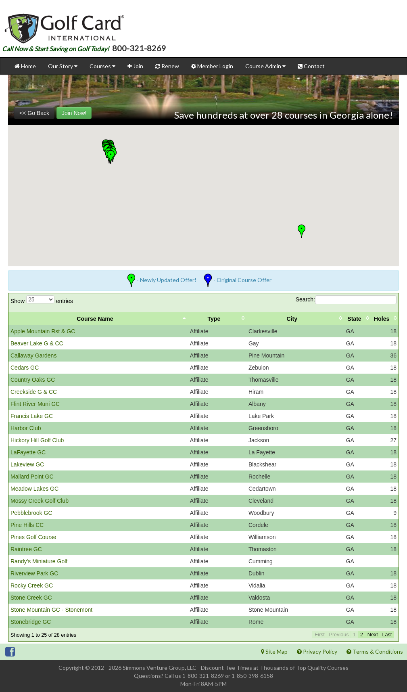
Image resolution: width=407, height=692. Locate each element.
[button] (110, 157)
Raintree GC (26, 549)
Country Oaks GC (32, 379)
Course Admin (265, 66)
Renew (167, 66)
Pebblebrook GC (31, 513)
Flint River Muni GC (35, 404)
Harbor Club (25, 428)
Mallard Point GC (32, 476)
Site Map (274, 651)
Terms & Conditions (374, 651)
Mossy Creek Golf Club (39, 501)
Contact (311, 66)
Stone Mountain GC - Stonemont (51, 609)
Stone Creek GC (31, 597)
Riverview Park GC (34, 573)
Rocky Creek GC (31, 585)
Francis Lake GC (31, 416)
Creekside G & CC (33, 392)
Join (135, 66)
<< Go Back (34, 113)
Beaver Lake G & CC (36, 343)
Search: (346, 299)
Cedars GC (24, 367)
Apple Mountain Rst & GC (42, 331)
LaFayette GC (28, 452)
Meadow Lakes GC (34, 488)
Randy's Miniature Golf (38, 561)
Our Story (62, 66)
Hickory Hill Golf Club (37, 440)
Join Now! (74, 113)
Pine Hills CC (27, 525)
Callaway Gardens (33, 355)
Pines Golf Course (33, 537)
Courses (102, 66)
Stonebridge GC (30, 622)
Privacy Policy (317, 651)
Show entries (41, 299)
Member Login (212, 66)
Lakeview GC (27, 464)
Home (25, 66)
